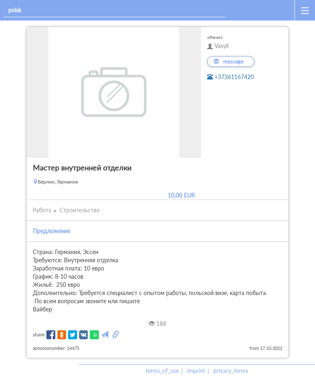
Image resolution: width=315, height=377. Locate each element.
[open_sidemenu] (304, 10)
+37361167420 (230, 76)
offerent (214, 37)
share (38, 335)
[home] (261, 10)
